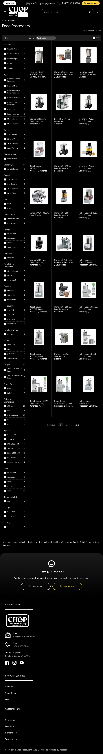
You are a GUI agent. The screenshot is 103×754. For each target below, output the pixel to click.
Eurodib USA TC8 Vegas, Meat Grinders (62, 121)
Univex (9, 63)
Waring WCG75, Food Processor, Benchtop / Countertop (63, 74)
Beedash (63, 749)
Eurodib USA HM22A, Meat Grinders (39, 214)
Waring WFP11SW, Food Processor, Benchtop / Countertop (38, 121)
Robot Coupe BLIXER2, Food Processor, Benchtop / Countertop (39, 309)
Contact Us (35, 586)
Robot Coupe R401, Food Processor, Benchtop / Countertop (88, 356)
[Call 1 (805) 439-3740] (69, 3)
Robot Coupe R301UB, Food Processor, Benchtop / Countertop (88, 262)
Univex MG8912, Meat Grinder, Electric (61, 356)
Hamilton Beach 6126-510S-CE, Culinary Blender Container (37, 74)
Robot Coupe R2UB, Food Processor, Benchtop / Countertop (88, 215)
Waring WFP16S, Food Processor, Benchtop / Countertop (61, 215)
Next (77, 424)
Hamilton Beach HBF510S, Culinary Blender (87, 74)
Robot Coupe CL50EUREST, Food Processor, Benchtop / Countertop (63, 403)
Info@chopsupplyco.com (24, 636)
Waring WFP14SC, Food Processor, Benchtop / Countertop (38, 262)
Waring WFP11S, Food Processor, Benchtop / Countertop (86, 121)
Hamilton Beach (13, 54)
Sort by (32, 38)
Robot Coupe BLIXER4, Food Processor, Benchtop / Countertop (39, 356)
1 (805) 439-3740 (21, 646)
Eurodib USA (12, 49)
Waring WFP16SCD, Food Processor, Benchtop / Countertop (63, 309)
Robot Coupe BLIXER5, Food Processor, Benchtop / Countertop (88, 403)
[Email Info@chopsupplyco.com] (40, 3)
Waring (10, 68)
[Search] (67, 12)
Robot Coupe (12, 58)
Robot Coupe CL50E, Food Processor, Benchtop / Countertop (88, 309)
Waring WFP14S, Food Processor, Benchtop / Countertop (86, 168)
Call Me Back (91, 3)
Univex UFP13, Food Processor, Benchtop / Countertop (63, 262)
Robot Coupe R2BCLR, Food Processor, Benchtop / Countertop (39, 168)
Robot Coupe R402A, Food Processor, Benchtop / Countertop (39, 403)
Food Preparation (9, 20)
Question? (10, 3)
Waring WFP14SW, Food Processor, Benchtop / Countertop (62, 168)
